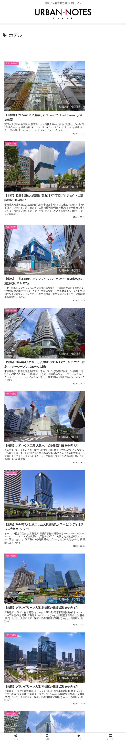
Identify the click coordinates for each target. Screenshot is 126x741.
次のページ (63, 692)
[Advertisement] (63, 48)
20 (76, 705)
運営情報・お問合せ (63, 730)
